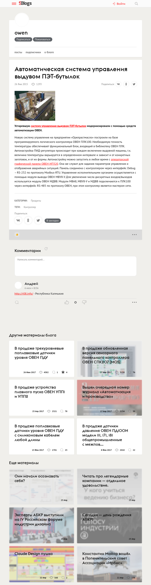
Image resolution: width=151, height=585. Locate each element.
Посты (18, 52)
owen (21, 33)
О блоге (49, 52)
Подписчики (33, 52)
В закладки (53, 220)
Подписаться (23, 39)
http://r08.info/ (24, 293)
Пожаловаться (42, 39)
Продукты (36, 200)
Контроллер (30, 207)
